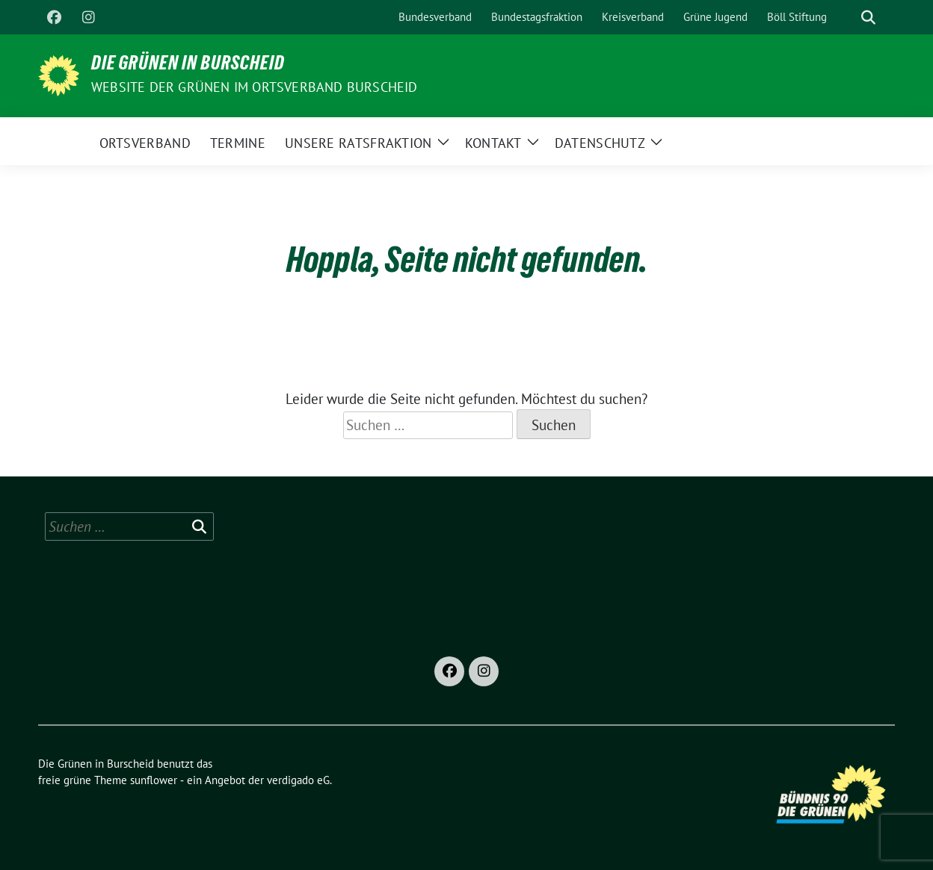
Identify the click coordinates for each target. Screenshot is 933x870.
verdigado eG (298, 780)
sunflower (153, 780)
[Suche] (847, 17)
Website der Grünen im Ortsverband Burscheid (254, 87)
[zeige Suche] (868, 17)
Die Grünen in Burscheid (188, 66)
